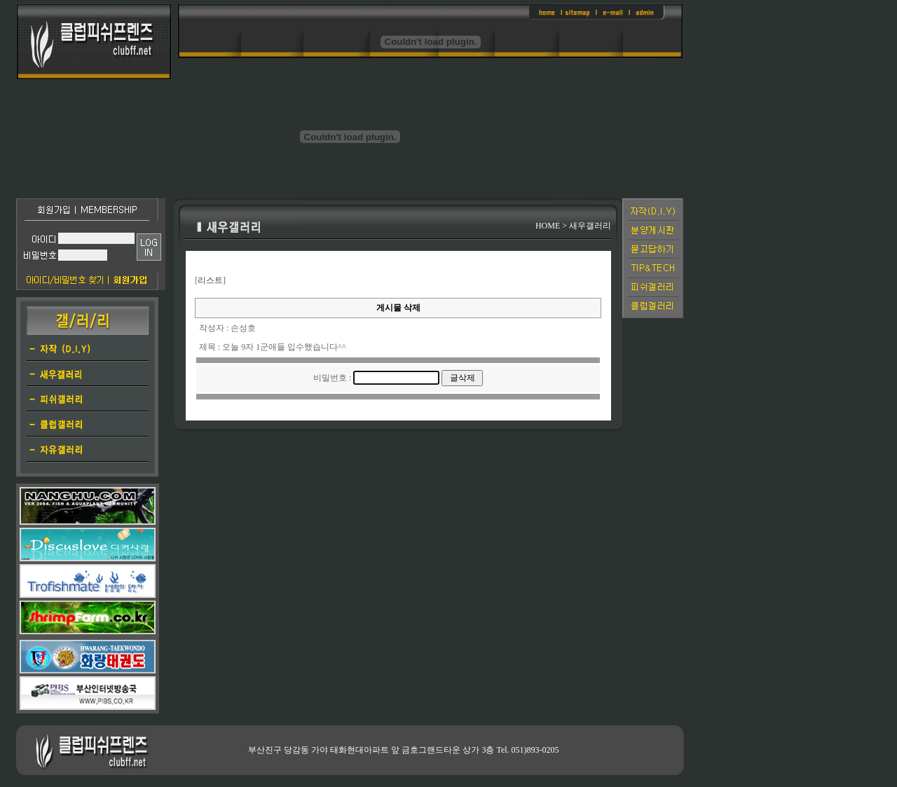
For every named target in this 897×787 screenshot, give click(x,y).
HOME (547, 226)
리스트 (210, 280)
